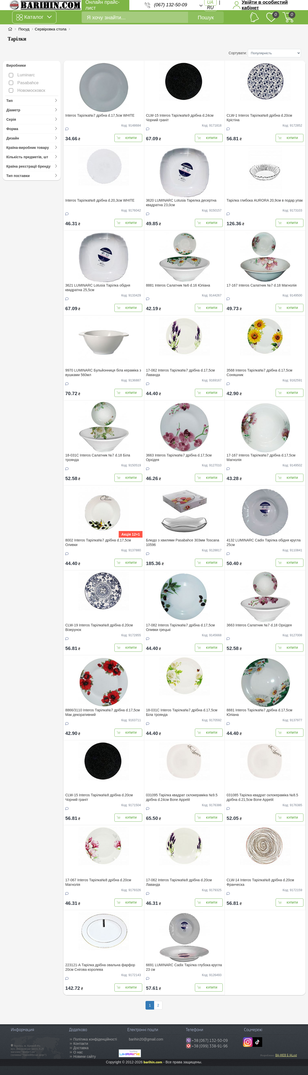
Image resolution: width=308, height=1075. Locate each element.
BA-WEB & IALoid (286, 1055)
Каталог (33, 17)
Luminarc (22, 75)
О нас (78, 1052)
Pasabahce (24, 82)
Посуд (23, 29)
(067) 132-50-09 (170, 4)
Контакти (80, 1044)
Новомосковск (27, 90)
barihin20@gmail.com (146, 1039)
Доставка (81, 1048)
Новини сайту (84, 1056)
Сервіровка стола (50, 29)
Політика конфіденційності (95, 1039)
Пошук (206, 17)
